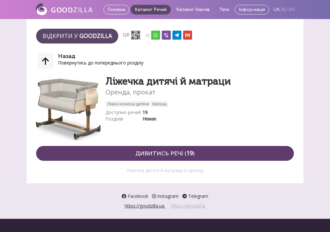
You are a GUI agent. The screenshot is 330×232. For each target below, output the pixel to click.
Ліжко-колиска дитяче (128, 104)
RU (284, 9)
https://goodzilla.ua (145, 206)
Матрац (159, 104)
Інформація (252, 9)
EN (291, 9)
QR (132, 35)
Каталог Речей (151, 9)
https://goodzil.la (188, 206)
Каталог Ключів (193, 9)
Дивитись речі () (165, 153)
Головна (116, 9)
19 (145, 112)
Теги (224, 9)
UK (277, 9)
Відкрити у (77, 36)
